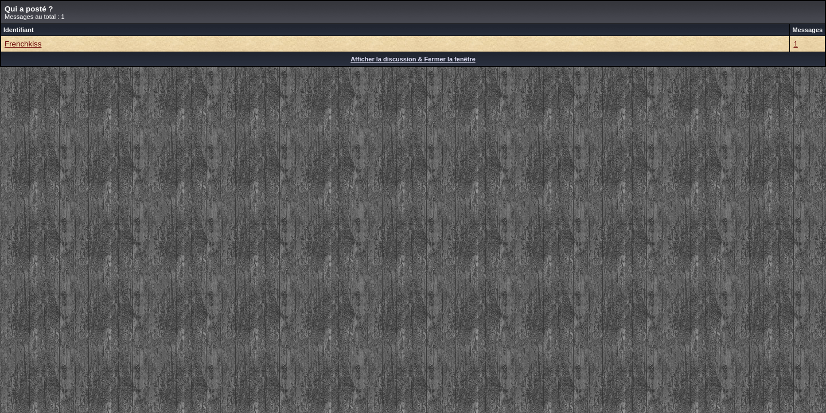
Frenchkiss (23, 44)
